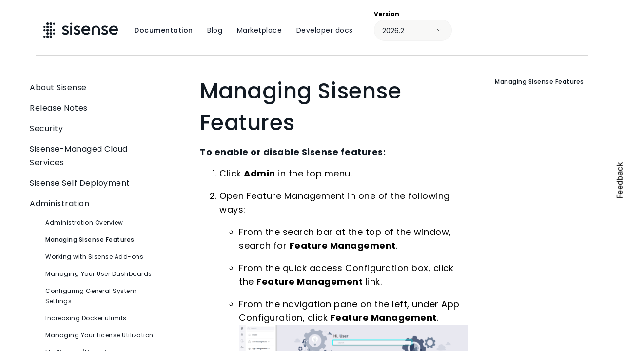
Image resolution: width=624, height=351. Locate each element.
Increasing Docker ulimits (86, 318)
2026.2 (393, 31)
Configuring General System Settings (90, 296)
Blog (214, 30)
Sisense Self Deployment (93, 183)
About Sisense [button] (93, 88)
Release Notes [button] (93, 108)
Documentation (163, 30)
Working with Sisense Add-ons (94, 257)
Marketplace (259, 30)
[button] (148, 156)
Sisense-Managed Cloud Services (93, 156)
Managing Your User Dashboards (98, 274)
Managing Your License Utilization (99, 335)
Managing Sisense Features (90, 239)
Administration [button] (93, 204)
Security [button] (93, 128)
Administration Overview (84, 222)
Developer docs (324, 30)
